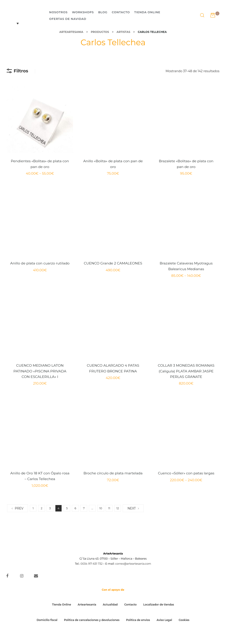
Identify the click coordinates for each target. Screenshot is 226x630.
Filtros (17, 71)
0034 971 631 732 (92, 563)
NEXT (133, 508)
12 (117, 508)
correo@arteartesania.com (133, 563)
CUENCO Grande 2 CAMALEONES (113, 263)
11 (109, 508)
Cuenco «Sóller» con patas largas (186, 473)
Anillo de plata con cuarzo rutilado (40, 263)
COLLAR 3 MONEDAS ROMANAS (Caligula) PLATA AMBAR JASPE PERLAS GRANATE (186, 371)
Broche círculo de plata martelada (112, 473)
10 (100, 508)
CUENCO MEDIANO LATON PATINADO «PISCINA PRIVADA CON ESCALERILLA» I (39, 371)
